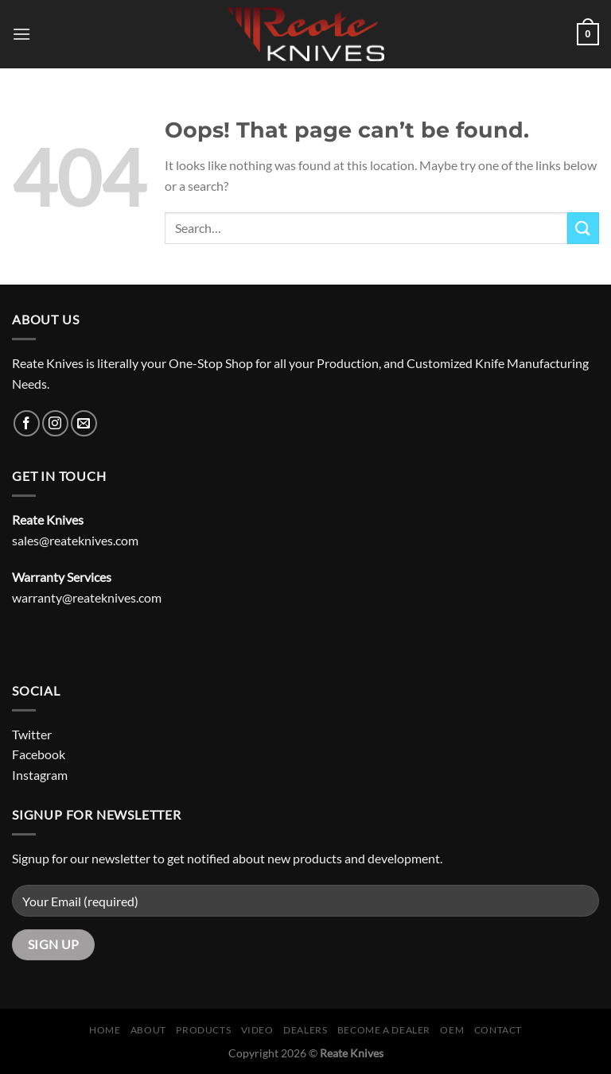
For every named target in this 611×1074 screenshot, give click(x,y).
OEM (452, 1030)
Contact (498, 1030)
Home (104, 1030)
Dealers (305, 1030)
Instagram (40, 774)
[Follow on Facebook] (27, 423)
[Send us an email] (84, 423)
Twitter (32, 734)
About (148, 1030)
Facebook (38, 754)
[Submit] (583, 227)
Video (257, 1030)
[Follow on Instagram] (55, 423)
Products (203, 1030)
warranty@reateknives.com (87, 597)
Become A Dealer (383, 1030)
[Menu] (21, 33)
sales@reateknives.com (75, 540)
